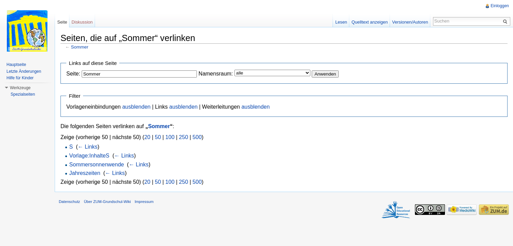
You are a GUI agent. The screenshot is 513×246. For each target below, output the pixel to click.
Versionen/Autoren (410, 22)
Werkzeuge (20, 87)
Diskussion (82, 22)
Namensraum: (216, 74)
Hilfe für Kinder (19, 78)
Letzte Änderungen (23, 71)
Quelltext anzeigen (370, 22)
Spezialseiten (23, 94)
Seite (62, 22)
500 (197, 137)
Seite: (73, 74)
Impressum (144, 202)
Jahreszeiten (84, 173)
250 (183, 137)
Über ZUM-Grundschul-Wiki (107, 202)
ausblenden (136, 107)
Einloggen (500, 5)
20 (147, 137)
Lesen (341, 22)
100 (170, 137)
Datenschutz (69, 202)
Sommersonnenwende (96, 164)
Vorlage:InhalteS (89, 156)
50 (158, 137)
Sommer (80, 47)
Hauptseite (16, 64)
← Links (87, 147)
